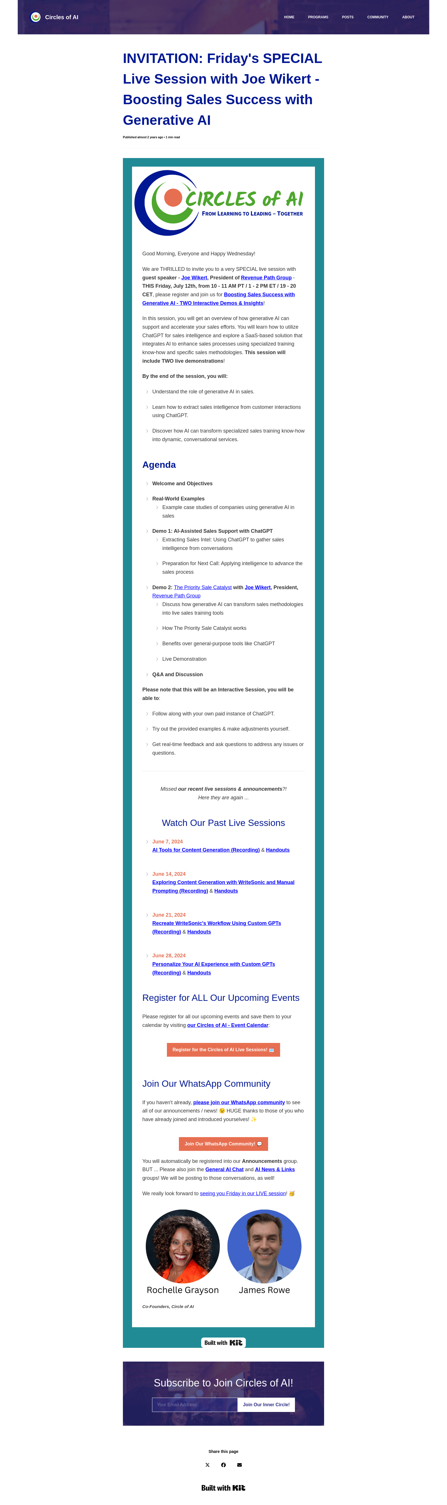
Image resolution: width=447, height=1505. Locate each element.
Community (377, 17)
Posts (348, 17)
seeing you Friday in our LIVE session (243, 1193)
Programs (318, 17)
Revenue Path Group (176, 596)
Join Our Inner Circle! (266, 1404)
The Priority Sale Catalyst (203, 587)
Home (289, 17)
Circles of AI (61, 17)
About (408, 17)
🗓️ (223, 1049)
